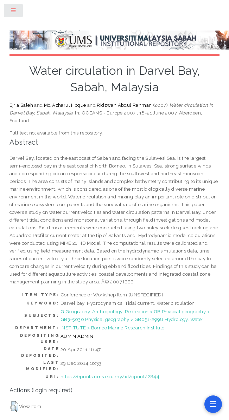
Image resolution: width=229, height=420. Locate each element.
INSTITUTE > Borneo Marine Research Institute (113, 327)
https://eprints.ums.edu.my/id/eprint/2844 (110, 376)
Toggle (13, 12)
